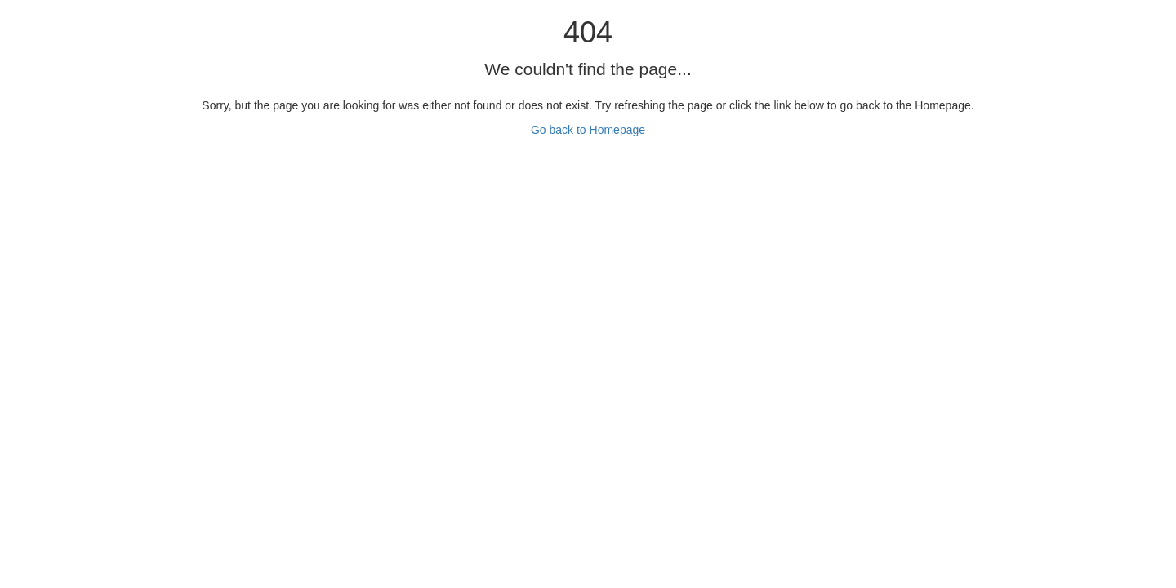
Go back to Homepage (588, 129)
